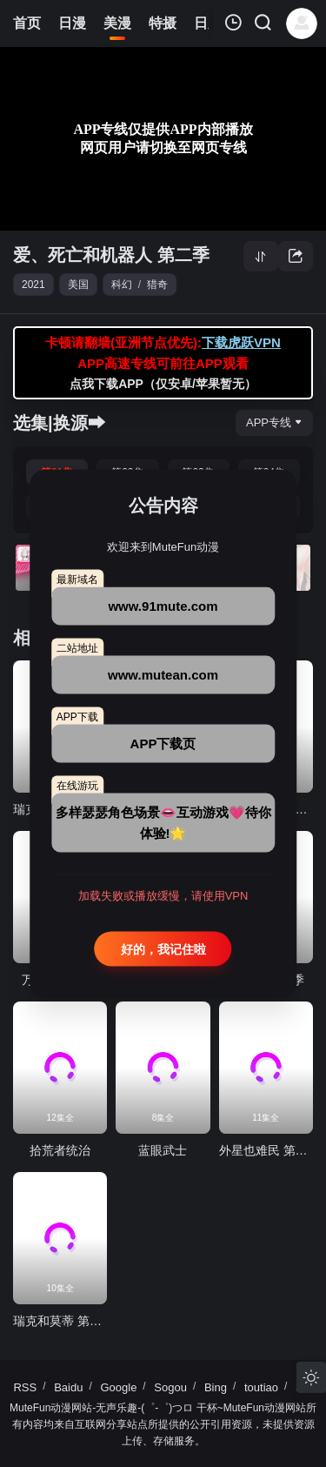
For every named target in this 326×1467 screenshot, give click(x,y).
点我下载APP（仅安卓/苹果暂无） (163, 384)
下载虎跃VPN (241, 342)
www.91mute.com (162, 605)
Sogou (170, 1387)
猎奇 (157, 284)
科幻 (121, 284)
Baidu (68, 1387)
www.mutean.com (163, 674)
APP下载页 (163, 742)
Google (118, 1387)
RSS (25, 1387)
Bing (215, 1387)
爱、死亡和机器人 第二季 (111, 255)
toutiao (261, 1387)
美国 (78, 284)
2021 (33, 284)
